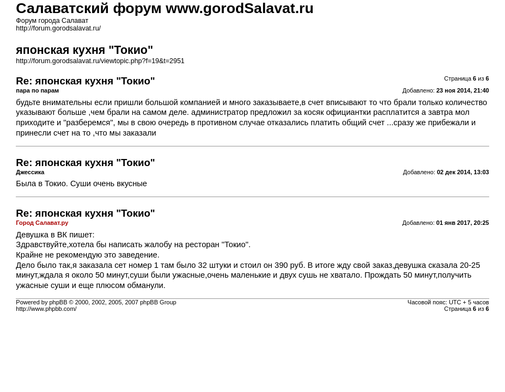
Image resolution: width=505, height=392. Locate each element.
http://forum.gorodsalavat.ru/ (58, 28)
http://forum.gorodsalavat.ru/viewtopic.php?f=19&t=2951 (100, 61)
